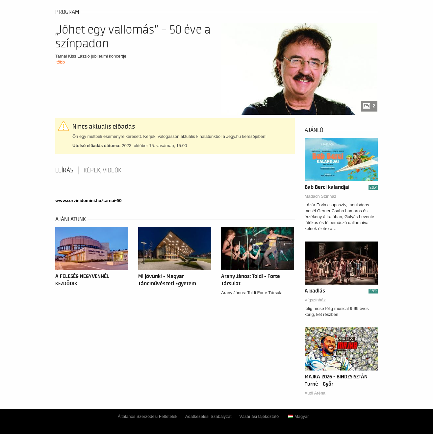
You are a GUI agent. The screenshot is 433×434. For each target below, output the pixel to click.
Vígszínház (315, 299)
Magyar (298, 416)
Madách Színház (321, 196)
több (61, 62)
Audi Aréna (315, 393)
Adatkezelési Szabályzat (208, 416)
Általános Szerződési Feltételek (147, 416)
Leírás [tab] (64, 170)
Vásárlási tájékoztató (259, 416)
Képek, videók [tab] (102, 170)
